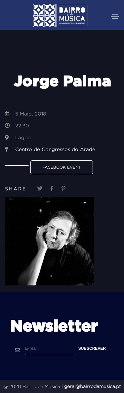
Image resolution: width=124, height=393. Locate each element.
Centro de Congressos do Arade (55, 149)
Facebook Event (61, 167)
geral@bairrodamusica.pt (92, 386)
